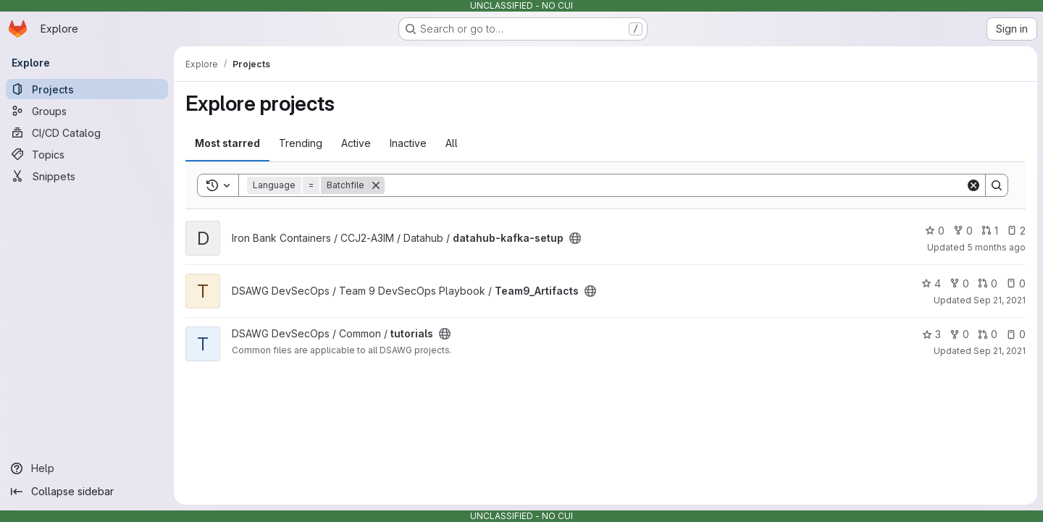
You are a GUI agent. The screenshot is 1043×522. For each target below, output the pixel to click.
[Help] (87, 468)
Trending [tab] (300, 143)
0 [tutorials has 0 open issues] (1016, 334)
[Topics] (87, 154)
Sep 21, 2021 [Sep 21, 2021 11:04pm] (999, 350)
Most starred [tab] (227, 143)
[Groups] (87, 111)
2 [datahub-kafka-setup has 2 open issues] (1016, 230)
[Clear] (973, 185)
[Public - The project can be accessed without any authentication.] (575, 238)
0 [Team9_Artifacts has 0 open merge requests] (987, 283)
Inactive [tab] (408, 143)
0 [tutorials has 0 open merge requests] (987, 334)
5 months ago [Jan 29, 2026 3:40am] (996, 247)
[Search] (675, 185)
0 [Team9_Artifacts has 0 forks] (959, 283)
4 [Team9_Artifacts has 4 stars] (931, 283)
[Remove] (376, 185)
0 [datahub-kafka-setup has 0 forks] (963, 230)
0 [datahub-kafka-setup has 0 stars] (934, 230)
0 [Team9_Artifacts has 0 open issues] (1016, 283)
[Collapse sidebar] (87, 491)
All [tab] (451, 143)
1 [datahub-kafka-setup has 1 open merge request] (989, 230)
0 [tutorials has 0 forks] (959, 334)
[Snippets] (87, 176)
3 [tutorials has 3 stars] (931, 334)
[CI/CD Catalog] (87, 132)
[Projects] (87, 89)
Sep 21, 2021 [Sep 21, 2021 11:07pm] (999, 300)
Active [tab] (356, 143)
